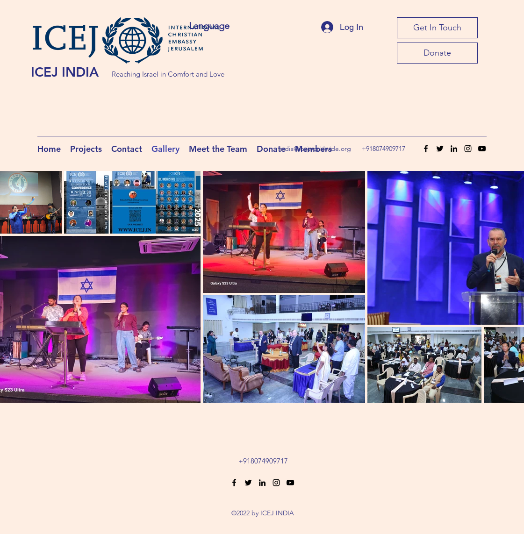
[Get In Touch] (437, 27)
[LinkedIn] (454, 148)
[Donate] (437, 53)
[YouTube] (482, 148)
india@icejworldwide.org (315, 148)
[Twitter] (440, 148)
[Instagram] (468, 148)
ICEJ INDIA (65, 72)
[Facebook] (426, 148)
